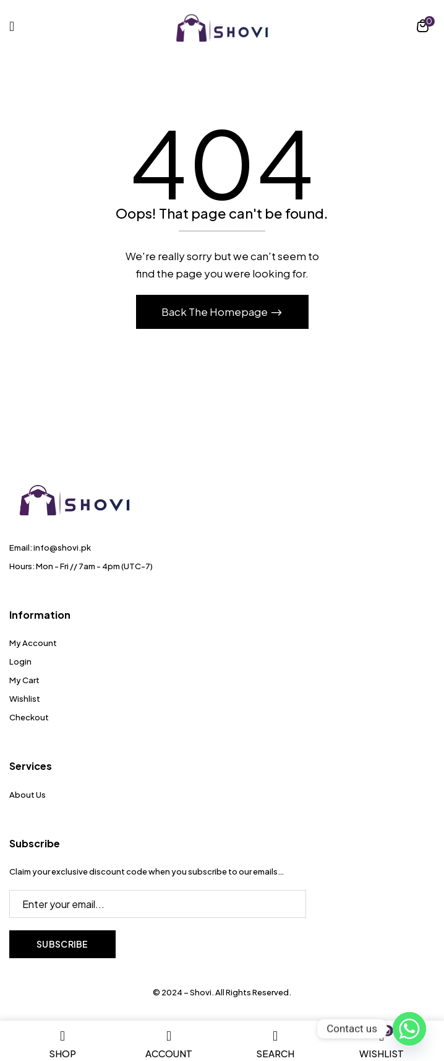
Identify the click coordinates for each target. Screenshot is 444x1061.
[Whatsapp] (409, 1029)
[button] (423, 27)
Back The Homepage (215, 311)
